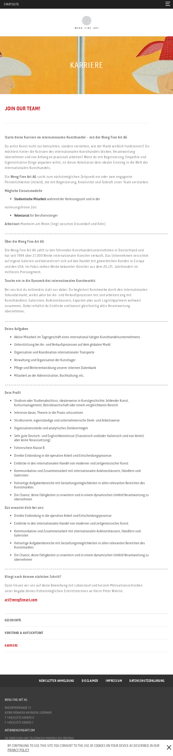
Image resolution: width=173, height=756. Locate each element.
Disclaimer (90, 681)
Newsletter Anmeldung (56, 681)
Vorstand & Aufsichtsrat (24, 633)
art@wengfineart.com (20, 730)
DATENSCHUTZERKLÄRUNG (147, 681)
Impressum (114, 681)
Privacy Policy (18, 750)
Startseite (11, 4)
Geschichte (13, 620)
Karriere (11, 646)
